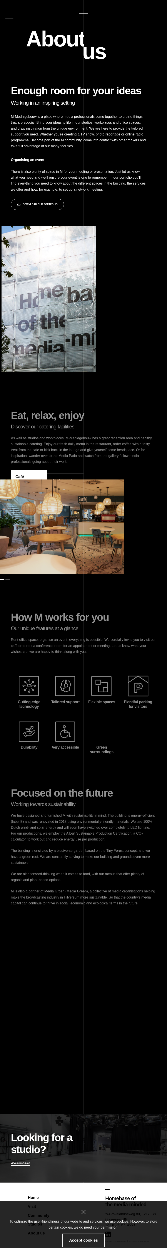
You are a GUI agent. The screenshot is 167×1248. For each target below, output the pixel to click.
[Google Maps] (130, 1208)
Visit (32, 1206)
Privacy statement (115, 1241)
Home (33, 1197)
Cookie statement (139, 1241)
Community (38, 1215)
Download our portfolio (37, 204)
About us (36, 1233)
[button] (83, 12)
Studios (35, 1224)
